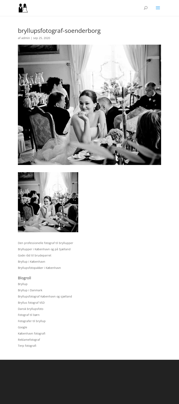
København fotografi (31, 333)
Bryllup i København (31, 261)
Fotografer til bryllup (32, 321)
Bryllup (23, 284)
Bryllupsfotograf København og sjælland (45, 296)
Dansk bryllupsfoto (30, 309)
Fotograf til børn (29, 315)
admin (25, 38)
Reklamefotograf (29, 340)
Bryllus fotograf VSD (31, 303)
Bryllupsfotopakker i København (39, 268)
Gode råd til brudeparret (34, 255)
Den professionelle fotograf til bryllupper (45, 243)
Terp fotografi (27, 346)
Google (22, 327)
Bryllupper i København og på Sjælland (44, 249)
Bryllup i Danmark (30, 290)
